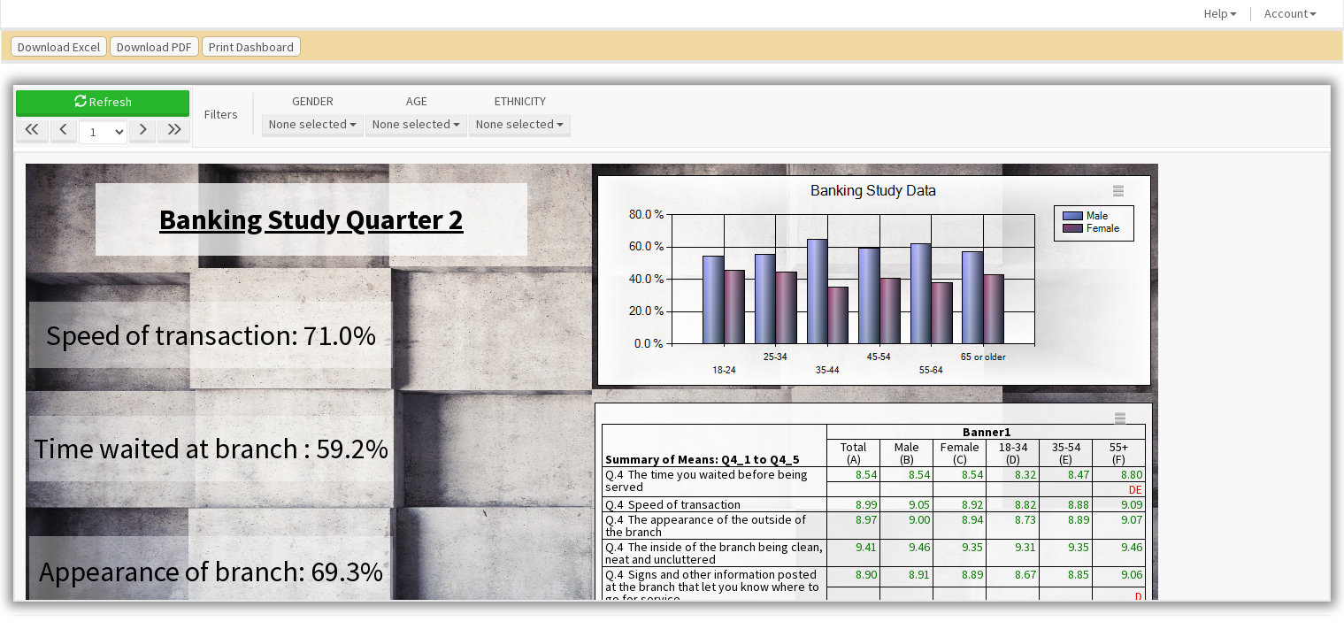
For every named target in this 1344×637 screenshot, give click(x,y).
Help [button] (1220, 13)
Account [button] (1290, 13)
